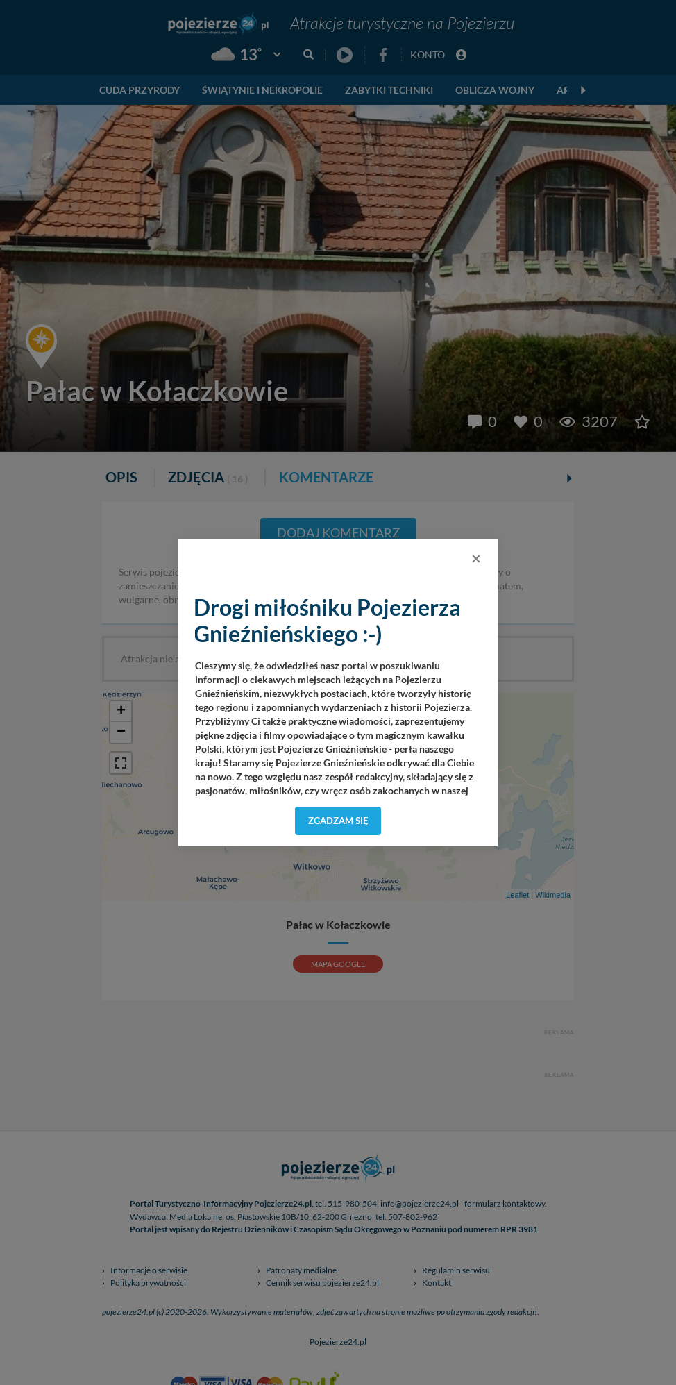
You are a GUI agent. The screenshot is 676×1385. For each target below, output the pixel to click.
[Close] (476, 558)
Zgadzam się (338, 820)
